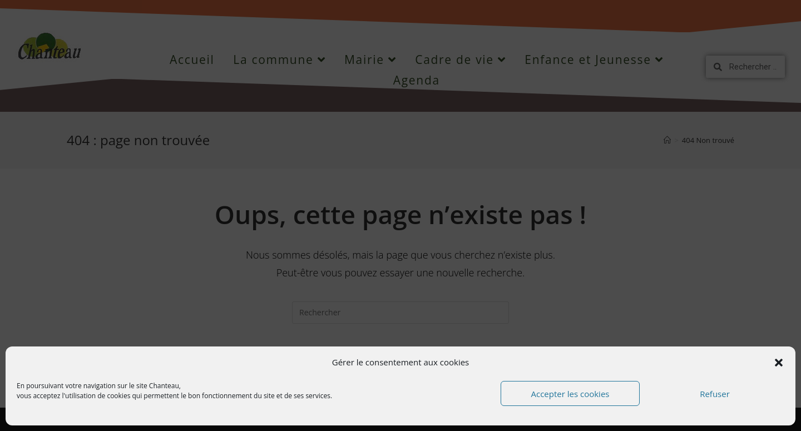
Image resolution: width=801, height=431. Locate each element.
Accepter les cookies (570, 393)
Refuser (715, 393)
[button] (778, 362)
